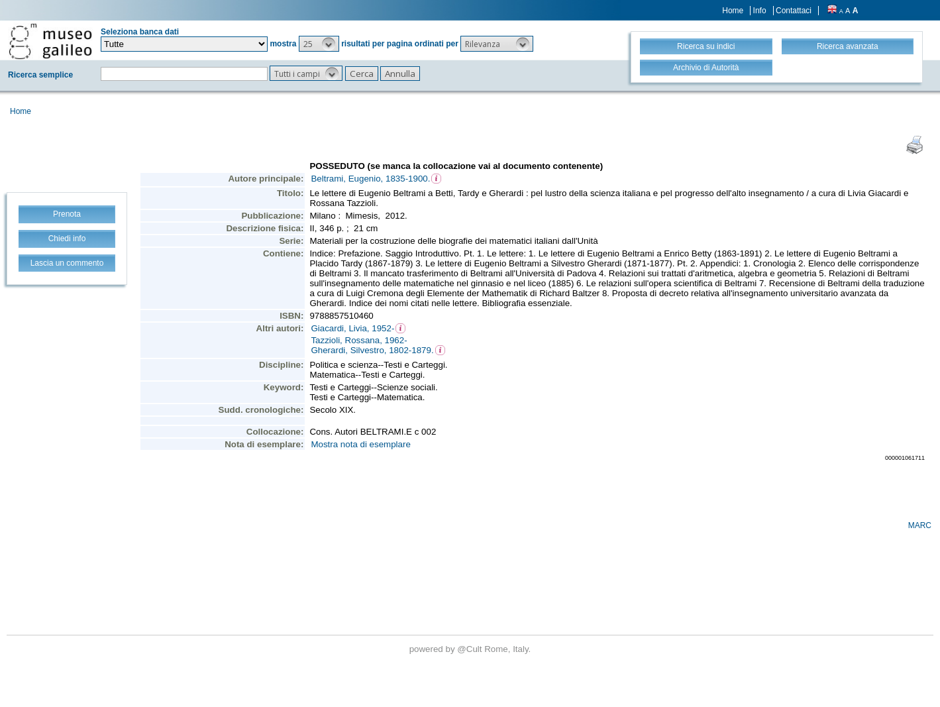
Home (732, 10)
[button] (319, 44)
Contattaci (793, 10)
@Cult (470, 649)
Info (759, 10)
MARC (919, 525)
